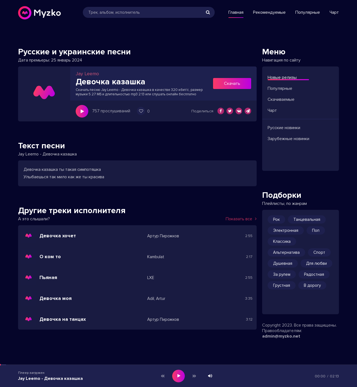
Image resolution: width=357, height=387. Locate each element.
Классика (282, 241)
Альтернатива (286, 252)
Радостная (314, 274)
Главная (235, 12)
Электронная (285, 230)
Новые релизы (282, 77)
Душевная (282, 263)
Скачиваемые (281, 99)
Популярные (307, 12)
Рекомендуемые (269, 12)
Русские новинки (284, 127)
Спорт (319, 252)
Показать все (241, 219)
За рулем (281, 274)
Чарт (334, 12)
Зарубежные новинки (288, 138)
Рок (276, 219)
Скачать (232, 83)
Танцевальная (306, 219)
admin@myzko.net (281, 336)
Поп (315, 230)
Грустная (281, 285)
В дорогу (312, 285)
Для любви (316, 263)
